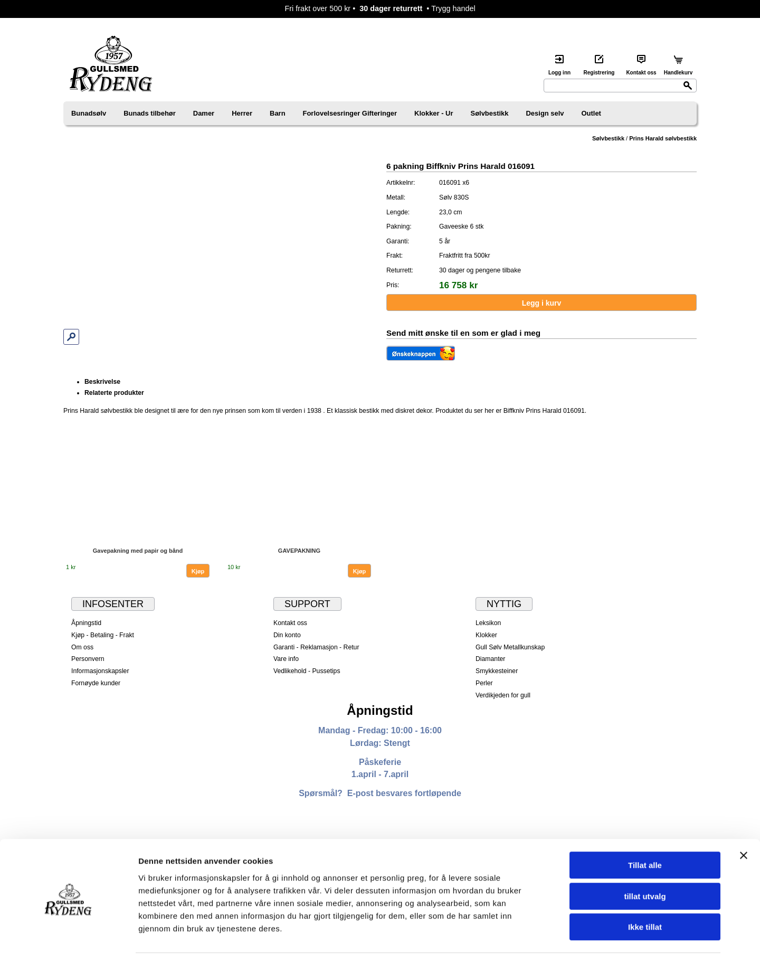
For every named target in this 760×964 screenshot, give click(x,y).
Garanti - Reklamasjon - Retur (316, 647)
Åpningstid (86, 623)
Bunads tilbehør (150, 113)
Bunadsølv (88, 113)
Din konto (287, 635)
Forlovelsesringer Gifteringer (350, 113)
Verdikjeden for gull (503, 695)
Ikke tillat (645, 896)
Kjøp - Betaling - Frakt (102, 635)
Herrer (242, 113)
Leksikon (488, 623)
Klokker (486, 635)
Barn (278, 113)
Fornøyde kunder (95, 683)
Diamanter (490, 659)
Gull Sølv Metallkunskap (510, 647)
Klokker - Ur (433, 113)
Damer (203, 113)
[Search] (620, 85)
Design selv (545, 113)
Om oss (82, 647)
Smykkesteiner (497, 671)
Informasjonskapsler (100, 671)
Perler (484, 683)
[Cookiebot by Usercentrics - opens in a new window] (68, 943)
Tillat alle (645, 834)
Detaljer (562, 943)
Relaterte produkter (114, 392)
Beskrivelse (102, 381)
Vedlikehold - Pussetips (306, 671)
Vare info (286, 659)
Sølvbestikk (490, 113)
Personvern (87, 659)
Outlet (591, 113)
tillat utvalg (645, 866)
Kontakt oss (290, 623)
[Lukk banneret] (743, 825)
